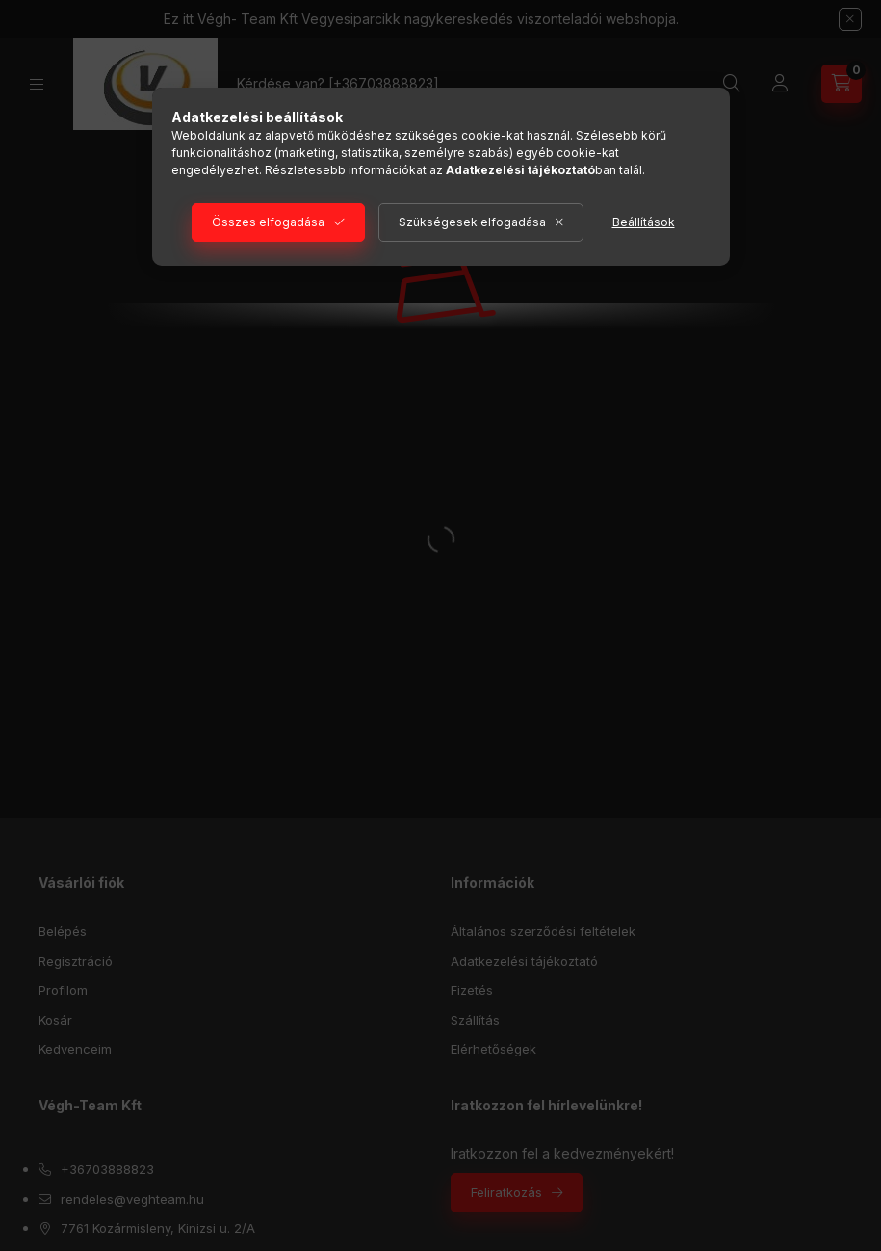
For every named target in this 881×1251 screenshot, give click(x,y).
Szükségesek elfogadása (472, 222)
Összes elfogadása (268, 222)
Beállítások (643, 222)
